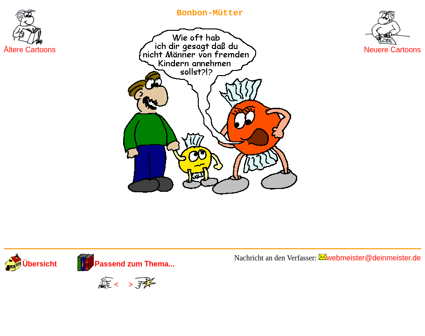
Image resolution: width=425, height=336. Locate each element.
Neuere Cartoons (392, 50)
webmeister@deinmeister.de (374, 258)
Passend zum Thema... (135, 264)
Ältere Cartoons (30, 50)
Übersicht (39, 264)
